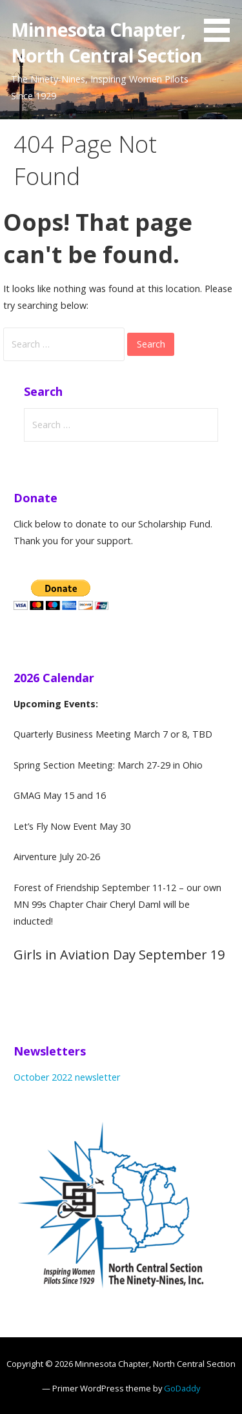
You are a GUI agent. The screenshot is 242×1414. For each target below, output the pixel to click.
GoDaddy (182, 1388)
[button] (221, 23)
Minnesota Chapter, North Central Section (106, 42)
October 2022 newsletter (67, 1077)
